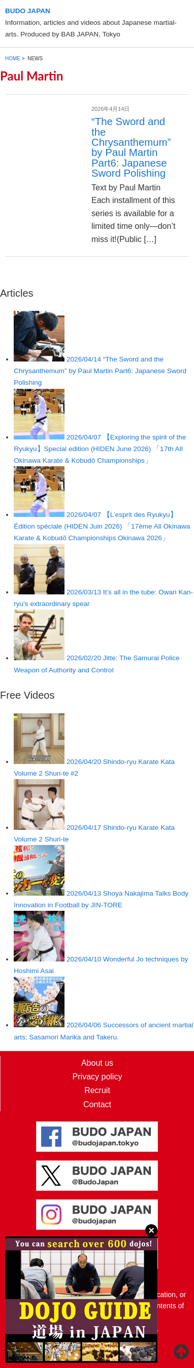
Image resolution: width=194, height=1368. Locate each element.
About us (97, 1063)
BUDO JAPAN (27, 11)
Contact (97, 1104)
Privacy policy (97, 1076)
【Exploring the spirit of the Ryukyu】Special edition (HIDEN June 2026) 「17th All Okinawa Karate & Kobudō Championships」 (100, 448)
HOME (12, 58)
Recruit (97, 1090)
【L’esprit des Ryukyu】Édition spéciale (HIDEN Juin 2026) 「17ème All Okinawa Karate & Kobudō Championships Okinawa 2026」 (102, 526)
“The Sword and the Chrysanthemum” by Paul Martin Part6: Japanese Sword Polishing (131, 147)
